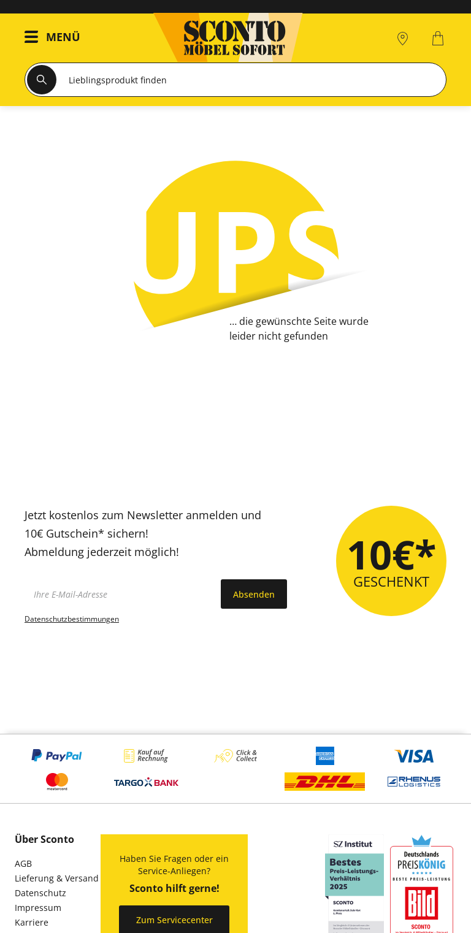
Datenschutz (40, 893)
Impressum (38, 907)
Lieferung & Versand (57, 878)
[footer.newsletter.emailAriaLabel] (120, 594)
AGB (23, 863)
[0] (439, 38)
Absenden (254, 594)
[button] (55, 38)
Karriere (31, 922)
